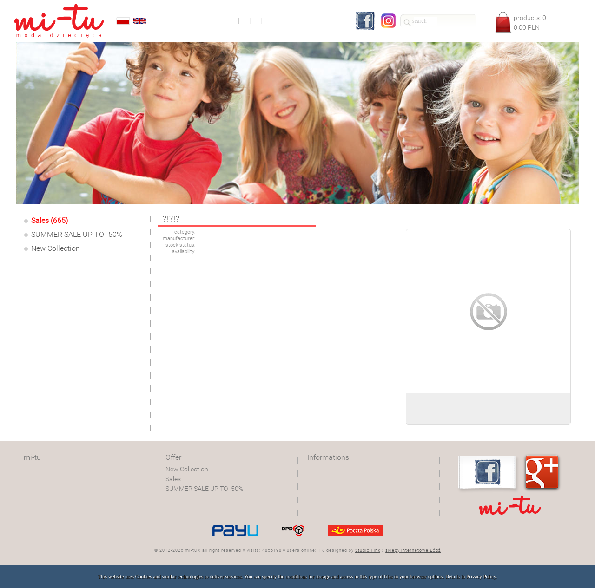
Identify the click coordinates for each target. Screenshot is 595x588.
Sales (173, 479)
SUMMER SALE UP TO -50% (76, 234)
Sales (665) (49, 220)
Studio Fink (367, 550)
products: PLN (530, 22)
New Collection (55, 248)
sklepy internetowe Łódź (413, 550)
